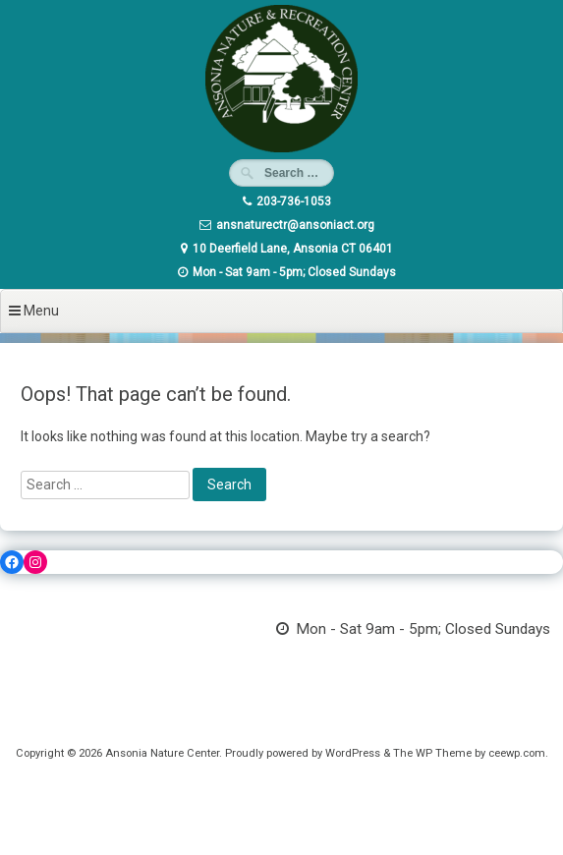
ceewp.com (516, 753)
